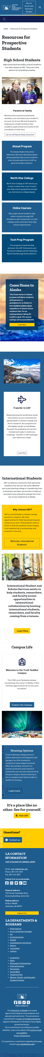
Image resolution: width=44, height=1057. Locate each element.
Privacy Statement (22, 1036)
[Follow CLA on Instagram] (12, 884)
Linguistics (14, 958)
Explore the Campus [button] (22, 704)
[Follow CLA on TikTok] (21, 884)
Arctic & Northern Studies (21, 931)
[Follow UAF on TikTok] (24, 1002)
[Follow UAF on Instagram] (19, 1002)
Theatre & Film (16, 974)
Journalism (15, 948)
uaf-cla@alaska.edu (19, 869)
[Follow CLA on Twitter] (17, 884)
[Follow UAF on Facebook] (15, 1002)
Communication (17, 937)
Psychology (14, 969)
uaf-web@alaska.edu (25, 1044)
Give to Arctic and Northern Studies (29, 7)
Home (6, 29)
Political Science (17, 966)
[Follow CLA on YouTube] (25, 884)
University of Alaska (19, 1010)
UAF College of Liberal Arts (20, 862)
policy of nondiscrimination (28, 1019)
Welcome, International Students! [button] (22, 543)
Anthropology (15, 928)
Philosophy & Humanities (20, 963)
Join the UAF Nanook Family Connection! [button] (19, 135)
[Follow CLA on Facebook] (7, 884)
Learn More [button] (22, 325)
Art (11, 934)
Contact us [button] (12, 839)
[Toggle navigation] (4, 19)
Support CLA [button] (22, 913)
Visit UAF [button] (22, 815)
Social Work (15, 972)
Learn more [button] (14, 790)
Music (12, 960)
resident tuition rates (22, 305)
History (13, 945)
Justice (13, 951)
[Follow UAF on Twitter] (28, 1002)
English (13, 940)
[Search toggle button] (40, 7)
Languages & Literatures (20, 943)
